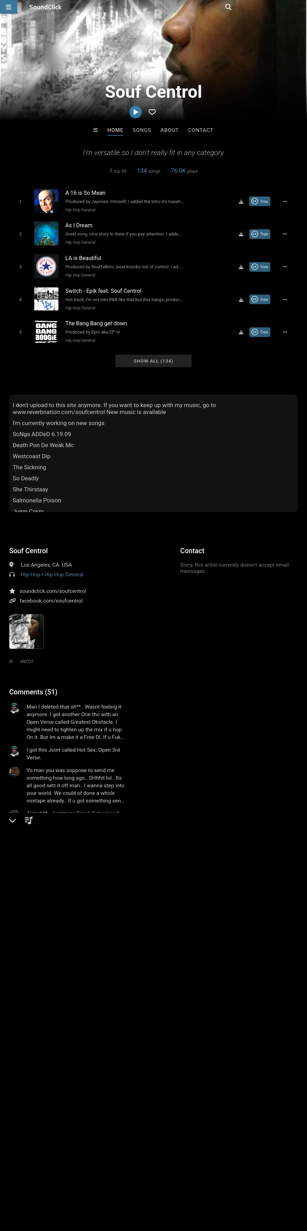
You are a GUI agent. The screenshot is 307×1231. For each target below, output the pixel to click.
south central (181, 945)
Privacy (165, 1190)
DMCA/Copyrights (128, 1190)
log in (61, 901)
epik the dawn (219, 945)
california (91, 945)
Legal (186, 1190)
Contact (201, 130)
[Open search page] (300, 7)
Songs (142, 130)
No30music (125, 1083)
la (122, 945)
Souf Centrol (28, 544)
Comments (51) (33, 686)
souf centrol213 (127, 957)
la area (250, 945)
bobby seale (25, 957)
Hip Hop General (78, 209)
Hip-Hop (30, 568)
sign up (36, 901)
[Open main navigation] (8, 7)
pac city (93, 957)
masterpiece (145, 945)
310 (268, 945)
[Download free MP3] (244, 201)
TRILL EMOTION (239, 1083)
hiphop (19, 945)
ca (111, 945)
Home (115, 130)
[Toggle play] (18, 201)
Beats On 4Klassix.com (184, 1083)
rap (36, 945)
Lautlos (68, 1083)
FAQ (29, 1190)
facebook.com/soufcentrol (51, 595)
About (169, 130)
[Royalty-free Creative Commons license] (263, 201)
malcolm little (61, 957)
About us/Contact (61, 1190)
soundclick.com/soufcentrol (53, 585)
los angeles (60, 945)
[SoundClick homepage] (45, 6)
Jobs (95, 1190)
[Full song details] (288, 201)
